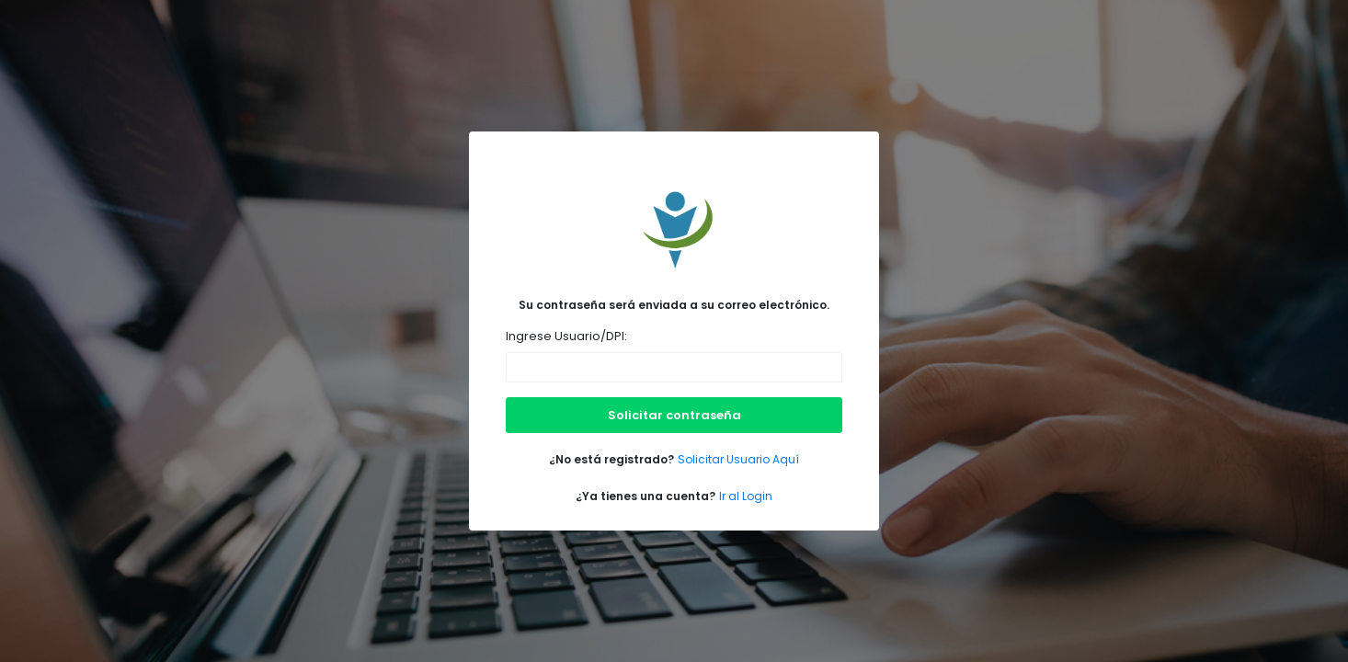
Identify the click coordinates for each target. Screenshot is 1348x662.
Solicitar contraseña (674, 415)
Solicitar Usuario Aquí (738, 459)
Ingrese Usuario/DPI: (566, 336)
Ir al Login (745, 496)
